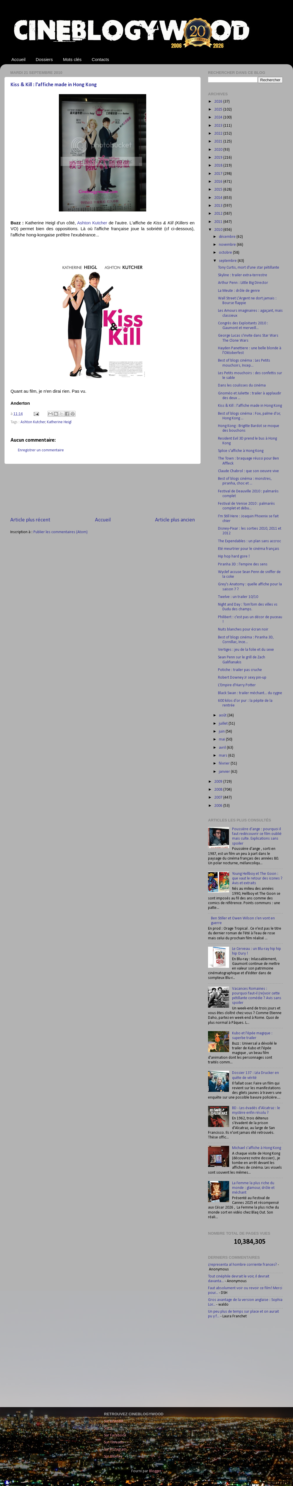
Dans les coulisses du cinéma (242, 385)
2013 (218, 206)
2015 (218, 190)
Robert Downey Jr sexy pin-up (242, 678)
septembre (228, 261)
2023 (218, 126)
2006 (218, 806)
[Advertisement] (103, 490)
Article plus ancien (175, 520)
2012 (218, 214)
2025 (218, 109)
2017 (218, 174)
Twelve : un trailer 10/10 (238, 597)
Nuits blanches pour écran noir (243, 629)
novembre (228, 245)
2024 (218, 117)
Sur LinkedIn (113, 1421)
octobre (226, 253)
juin (222, 731)
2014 (218, 198)
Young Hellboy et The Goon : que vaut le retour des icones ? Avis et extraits (257, 878)
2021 (218, 141)
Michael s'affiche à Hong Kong (256, 1148)
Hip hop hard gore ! (234, 556)
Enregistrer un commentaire (41, 450)
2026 (218, 102)
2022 (218, 133)
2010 (218, 230)
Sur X (108, 1428)
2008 (218, 790)
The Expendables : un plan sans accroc (249, 541)
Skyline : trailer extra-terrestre (242, 275)
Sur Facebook (115, 1435)
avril (223, 748)
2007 (218, 797)
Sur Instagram (115, 1449)
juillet (224, 724)
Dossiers (44, 59)
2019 (218, 158)
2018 (218, 165)
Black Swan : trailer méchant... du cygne (250, 693)
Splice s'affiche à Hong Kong (240, 451)
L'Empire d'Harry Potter (237, 685)
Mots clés (72, 59)
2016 (218, 182)
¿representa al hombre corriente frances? (242, 1265)
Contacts (100, 59)
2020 (218, 150)
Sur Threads (114, 1442)
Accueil (18, 59)
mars (223, 756)
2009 (218, 782)
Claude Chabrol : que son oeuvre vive (248, 471)
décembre (227, 237)
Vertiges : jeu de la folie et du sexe (246, 650)
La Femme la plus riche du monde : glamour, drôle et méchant (253, 1187)
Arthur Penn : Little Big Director (243, 283)
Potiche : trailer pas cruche (240, 670)
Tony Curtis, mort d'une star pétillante (248, 268)
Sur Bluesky (113, 1456)
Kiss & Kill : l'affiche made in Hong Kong (54, 85)
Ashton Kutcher (92, 223)
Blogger (155, 1471)
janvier (225, 772)
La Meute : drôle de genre (239, 291)
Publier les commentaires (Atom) (60, 532)
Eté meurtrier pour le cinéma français (248, 549)
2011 (218, 222)
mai (222, 739)
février (225, 763)
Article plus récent (30, 520)
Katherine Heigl (59, 422)
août (223, 715)
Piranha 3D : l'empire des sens (243, 564)
